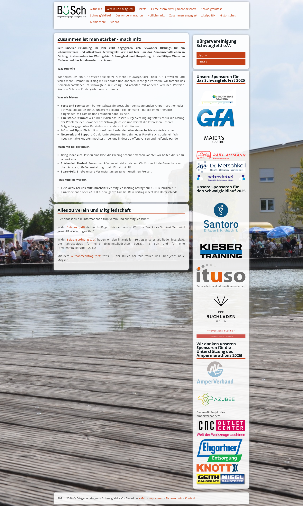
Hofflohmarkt (156, 15)
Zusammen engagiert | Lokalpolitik (192, 15)
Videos (114, 22)
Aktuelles (96, 9)
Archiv (202, 55)
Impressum (156, 498)
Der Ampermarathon (129, 15)
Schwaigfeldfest (211, 9)
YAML (142, 498)
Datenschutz (174, 498)
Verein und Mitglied (120, 9)
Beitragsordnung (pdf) (81, 239)
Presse (202, 62)
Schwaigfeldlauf (100, 15)
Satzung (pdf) (76, 227)
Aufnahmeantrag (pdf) (86, 256)
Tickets (141, 9)
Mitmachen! (98, 22)
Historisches (228, 15)
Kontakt (190, 498)
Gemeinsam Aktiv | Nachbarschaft (173, 9)
